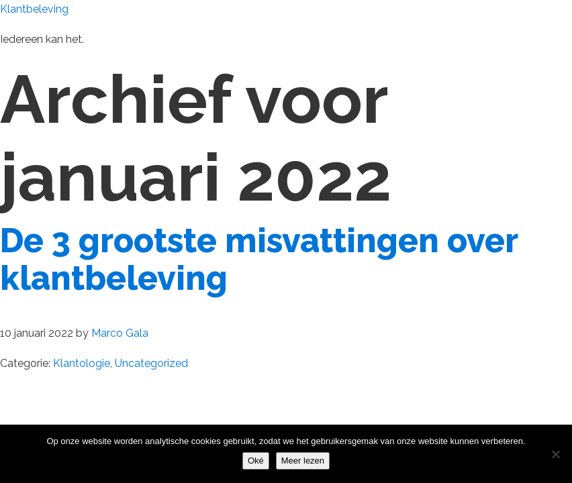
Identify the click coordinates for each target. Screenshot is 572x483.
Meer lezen (302, 460)
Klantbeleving (34, 9)
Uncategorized (151, 363)
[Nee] (555, 454)
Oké (256, 460)
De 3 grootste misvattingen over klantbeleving (259, 259)
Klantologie (81, 363)
